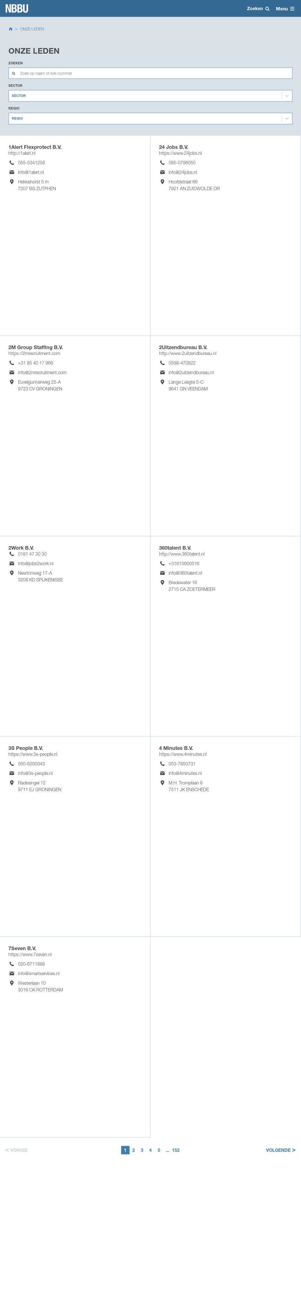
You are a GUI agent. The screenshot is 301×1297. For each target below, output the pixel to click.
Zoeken (15, 63)
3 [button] (142, 1150)
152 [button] (176, 1150)
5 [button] (159, 1150)
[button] (16, 1150)
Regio (13, 108)
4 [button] (150, 1150)
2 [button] (133, 1150)
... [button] (167, 1150)
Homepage (17, 8)
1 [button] (125, 1150)
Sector (15, 85)
